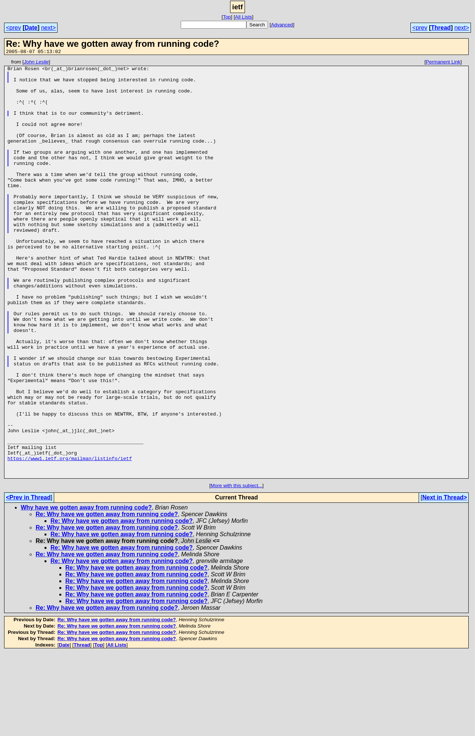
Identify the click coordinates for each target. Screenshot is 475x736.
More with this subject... (236, 569)
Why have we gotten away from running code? (86, 591)
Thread (441, 28)
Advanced (282, 24)
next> (48, 28)
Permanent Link (443, 63)
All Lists (243, 17)
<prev (13, 28)
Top (227, 17)
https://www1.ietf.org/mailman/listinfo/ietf (69, 538)
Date (30, 28)
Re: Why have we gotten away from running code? (107, 598)
